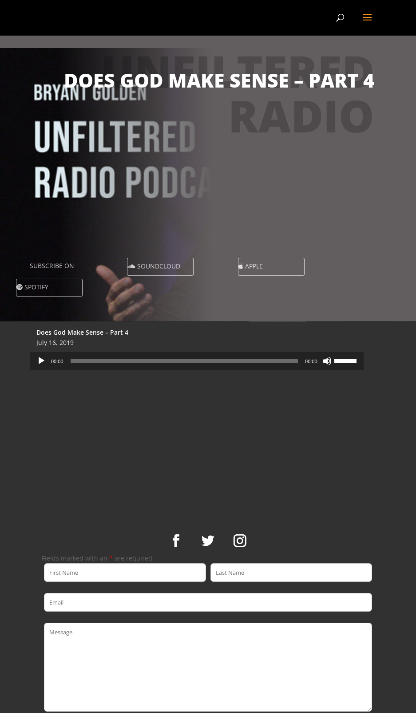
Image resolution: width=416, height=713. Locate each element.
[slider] (184, 361)
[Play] (41, 360)
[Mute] (327, 360)
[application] (197, 361)
